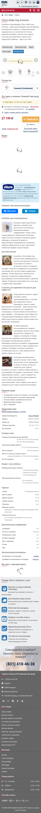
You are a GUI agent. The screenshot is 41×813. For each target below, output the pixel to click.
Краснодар (5, 765)
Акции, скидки (6, 712)
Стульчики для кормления (11, 722)
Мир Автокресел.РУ (8, 745)
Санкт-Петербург (7, 758)
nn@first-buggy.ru (10, 687)
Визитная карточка (10, 691)
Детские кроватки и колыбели (12, 718)
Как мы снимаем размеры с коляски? (14, 412)
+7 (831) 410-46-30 (10, 679)
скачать (36, 556)
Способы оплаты (9, 795)
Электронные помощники (10, 735)
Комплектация (7, 47)
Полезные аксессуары (9, 742)
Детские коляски (7, 715)
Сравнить (31, 124)
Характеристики (20, 47)
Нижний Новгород (8, 768)
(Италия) (34, 416)
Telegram (7, 683)
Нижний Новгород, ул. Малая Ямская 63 (18, 696)
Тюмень (4, 771)
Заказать (30, 119)
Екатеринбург (6, 762)
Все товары (6, 706)
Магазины (6, 750)
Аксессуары (7, 51)
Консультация (18, 51)
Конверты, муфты (8, 738)
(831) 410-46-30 (7, 10)
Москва (4, 755)
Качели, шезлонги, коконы (11, 725)
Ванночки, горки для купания (12, 732)
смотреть (36, 559)
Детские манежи (7, 728)
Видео (31, 47)
